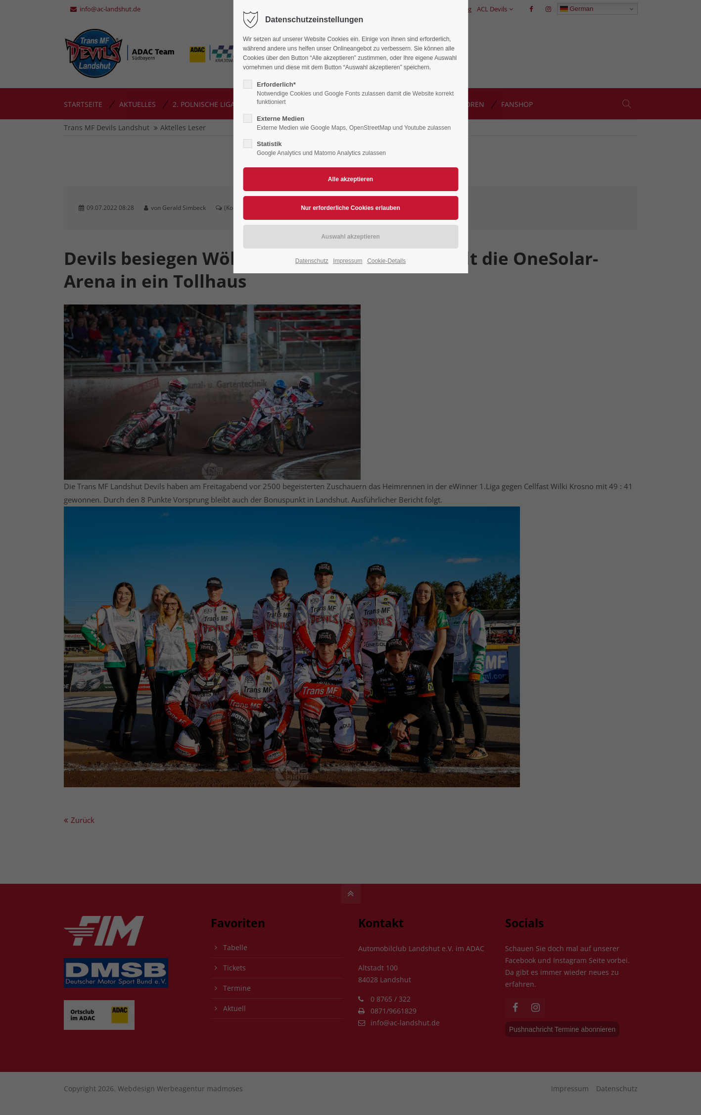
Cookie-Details (386, 260)
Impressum (347, 260)
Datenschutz (311, 260)
